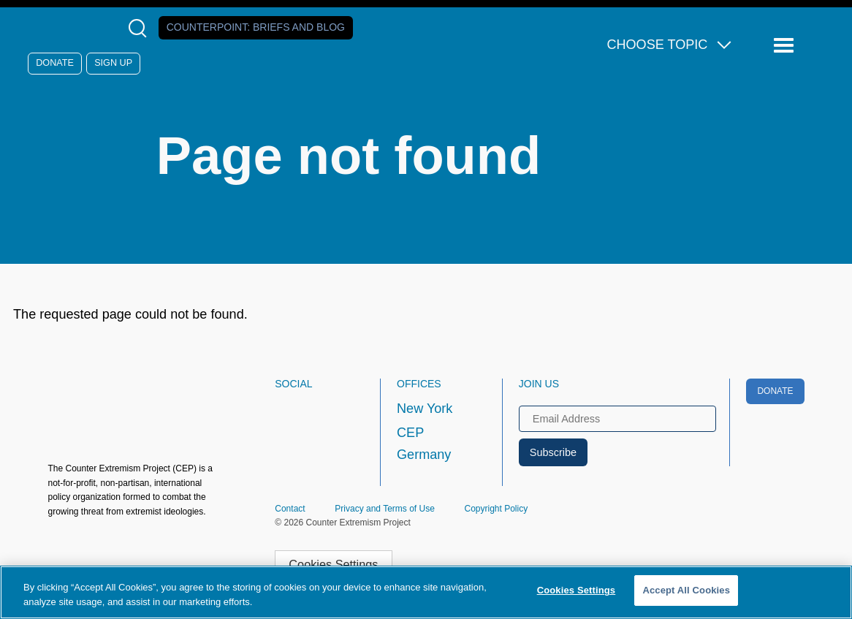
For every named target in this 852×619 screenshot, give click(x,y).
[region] (426, 592)
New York (424, 408)
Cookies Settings (333, 564)
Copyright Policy (496, 509)
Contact (290, 509)
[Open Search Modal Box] (140, 28)
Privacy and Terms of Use (385, 509)
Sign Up (113, 63)
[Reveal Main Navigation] (785, 46)
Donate (55, 63)
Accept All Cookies (686, 590)
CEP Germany (424, 443)
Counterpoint (256, 27)
